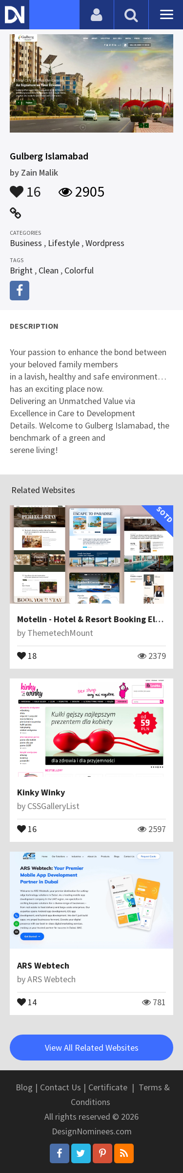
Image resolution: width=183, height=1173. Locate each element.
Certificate (107, 1087)
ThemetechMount (60, 632)
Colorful (79, 270)
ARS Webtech (43, 965)
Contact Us (60, 1087)
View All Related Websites (92, 1047)
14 (27, 1001)
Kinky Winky (41, 792)
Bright (21, 270)
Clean (49, 270)
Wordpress (104, 242)
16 (25, 187)
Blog (24, 1087)
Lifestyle (64, 242)
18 (27, 655)
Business (26, 242)
